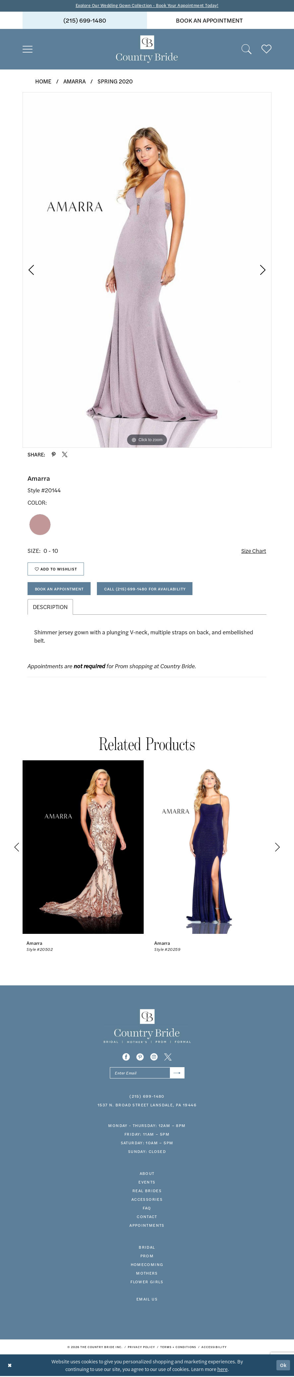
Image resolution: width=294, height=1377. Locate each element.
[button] (27, 49)
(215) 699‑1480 (146, 1098)
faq (147, 1209)
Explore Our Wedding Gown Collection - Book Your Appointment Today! (147, 5)
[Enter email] (147, 1074)
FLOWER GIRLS (147, 1283)
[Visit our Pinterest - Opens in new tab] (140, 1058)
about (147, 1175)
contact (147, 1218)
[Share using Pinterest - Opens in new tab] (53, 454)
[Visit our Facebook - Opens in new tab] (126, 1058)
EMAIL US (147, 1301)
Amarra (74, 81)
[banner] (147, 49)
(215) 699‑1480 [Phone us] (84, 20)
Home (43, 81)
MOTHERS (147, 1275)
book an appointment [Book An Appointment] (209, 20)
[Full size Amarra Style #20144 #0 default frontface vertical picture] (147, 269)
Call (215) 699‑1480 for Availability (150, 589)
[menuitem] (85, 20)
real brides (147, 1192)
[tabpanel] (147, 269)
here (222, 1369)
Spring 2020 (115, 81)
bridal (147, 1249)
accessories (147, 1201)
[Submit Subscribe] (177, 1074)
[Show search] (247, 49)
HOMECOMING (147, 1266)
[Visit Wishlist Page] (266, 49)
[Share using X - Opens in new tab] (64, 454)
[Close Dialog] (10, 1366)
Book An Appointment (61, 589)
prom (147, 1257)
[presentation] (83, 849)
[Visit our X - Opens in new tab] (168, 1058)
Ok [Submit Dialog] (283, 1366)
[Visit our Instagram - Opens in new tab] (154, 1058)
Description (50, 608)
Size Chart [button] (253, 551)
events (146, 1184)
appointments (147, 1227)
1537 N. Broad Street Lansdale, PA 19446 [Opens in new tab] (147, 1106)
